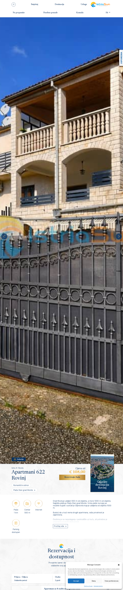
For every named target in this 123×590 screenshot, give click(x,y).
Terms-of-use (88, 586)
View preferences (111, 581)
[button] (119, 565)
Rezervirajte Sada (72, 477)
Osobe (57, 577)
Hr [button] (105, 13)
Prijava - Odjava (21, 577)
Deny (94, 581)
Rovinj (20, 468)
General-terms (98, 586)
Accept (76, 581)
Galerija (19, 459)
